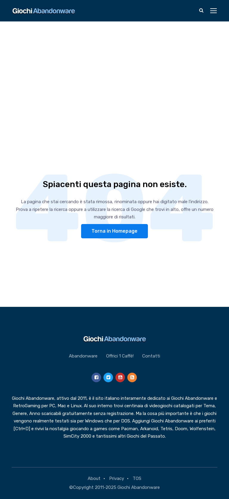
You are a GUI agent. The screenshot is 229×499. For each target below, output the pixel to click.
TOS (137, 478)
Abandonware (83, 356)
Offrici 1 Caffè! (120, 356)
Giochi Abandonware (138, 487)
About (94, 478)
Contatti (151, 356)
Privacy (116, 478)
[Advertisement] (114, 66)
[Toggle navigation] (214, 11)
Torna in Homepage (114, 231)
